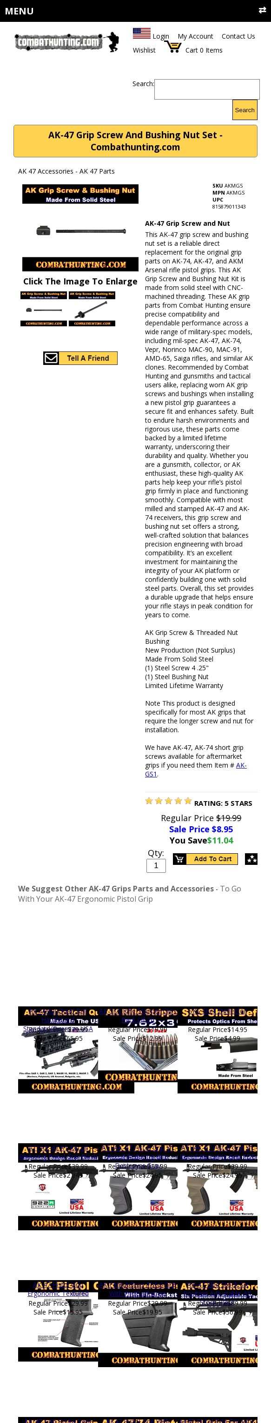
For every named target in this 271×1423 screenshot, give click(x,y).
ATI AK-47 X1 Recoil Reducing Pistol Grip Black (58, 1152)
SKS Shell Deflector (217, 1010)
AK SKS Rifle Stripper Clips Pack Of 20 (138, 1015)
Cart (191, 50)
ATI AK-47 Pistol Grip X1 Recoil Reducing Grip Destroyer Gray (138, 1156)
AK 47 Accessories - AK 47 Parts (66, 171)
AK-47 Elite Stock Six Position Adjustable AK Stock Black (217, 1293)
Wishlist (144, 50)
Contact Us (238, 36)
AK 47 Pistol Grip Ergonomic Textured (58, 1289)
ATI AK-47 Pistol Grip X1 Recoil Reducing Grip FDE (217, 1152)
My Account (195, 36)
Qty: (156, 852)
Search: (143, 83)
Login (160, 36)
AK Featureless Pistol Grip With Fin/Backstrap (138, 1289)
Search (245, 110)
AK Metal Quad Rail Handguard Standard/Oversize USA (58, 1019)
